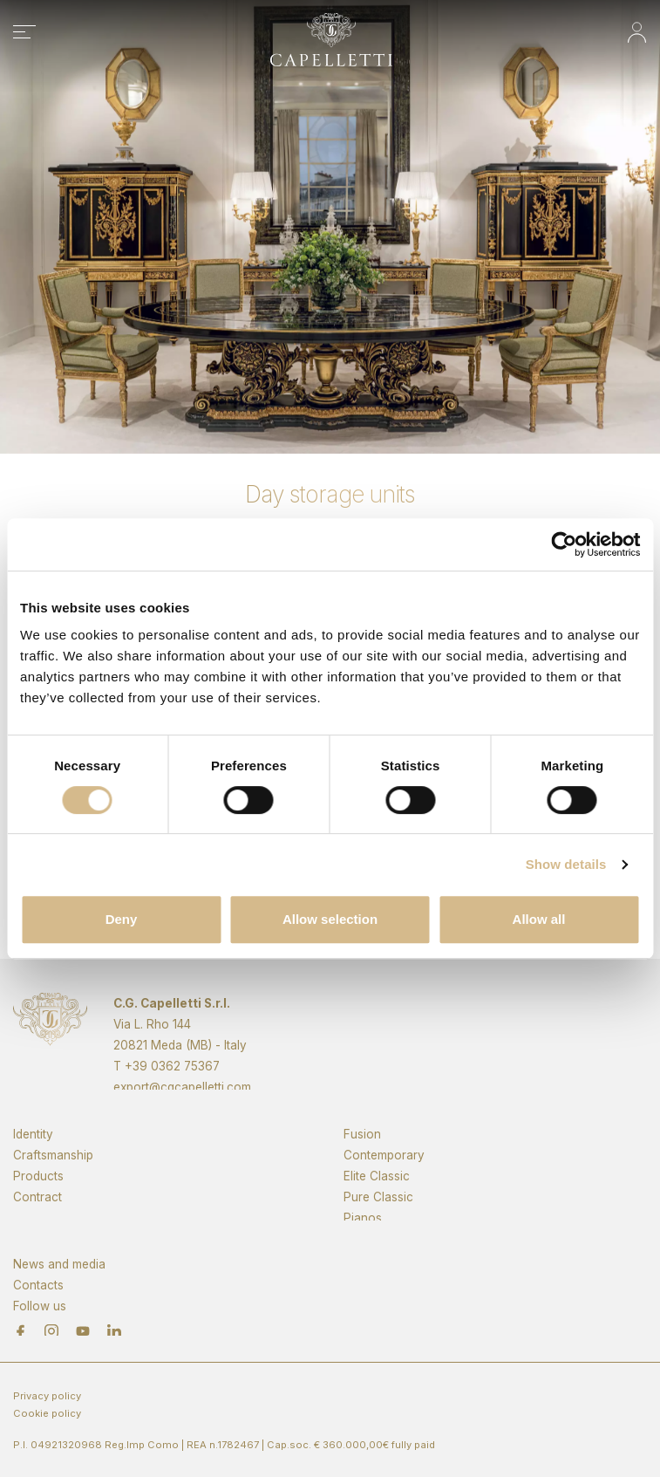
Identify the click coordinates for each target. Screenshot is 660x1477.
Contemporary (384, 1182)
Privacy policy (47, 1396)
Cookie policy (47, 1413)
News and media (59, 1287)
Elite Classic (377, 1203)
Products (38, 1203)
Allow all (539, 919)
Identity (33, 1161)
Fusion (362, 1161)
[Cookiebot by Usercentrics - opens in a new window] (563, 544)
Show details (566, 864)
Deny (121, 919)
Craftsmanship (53, 1182)
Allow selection (330, 919)
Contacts (38, 1308)
